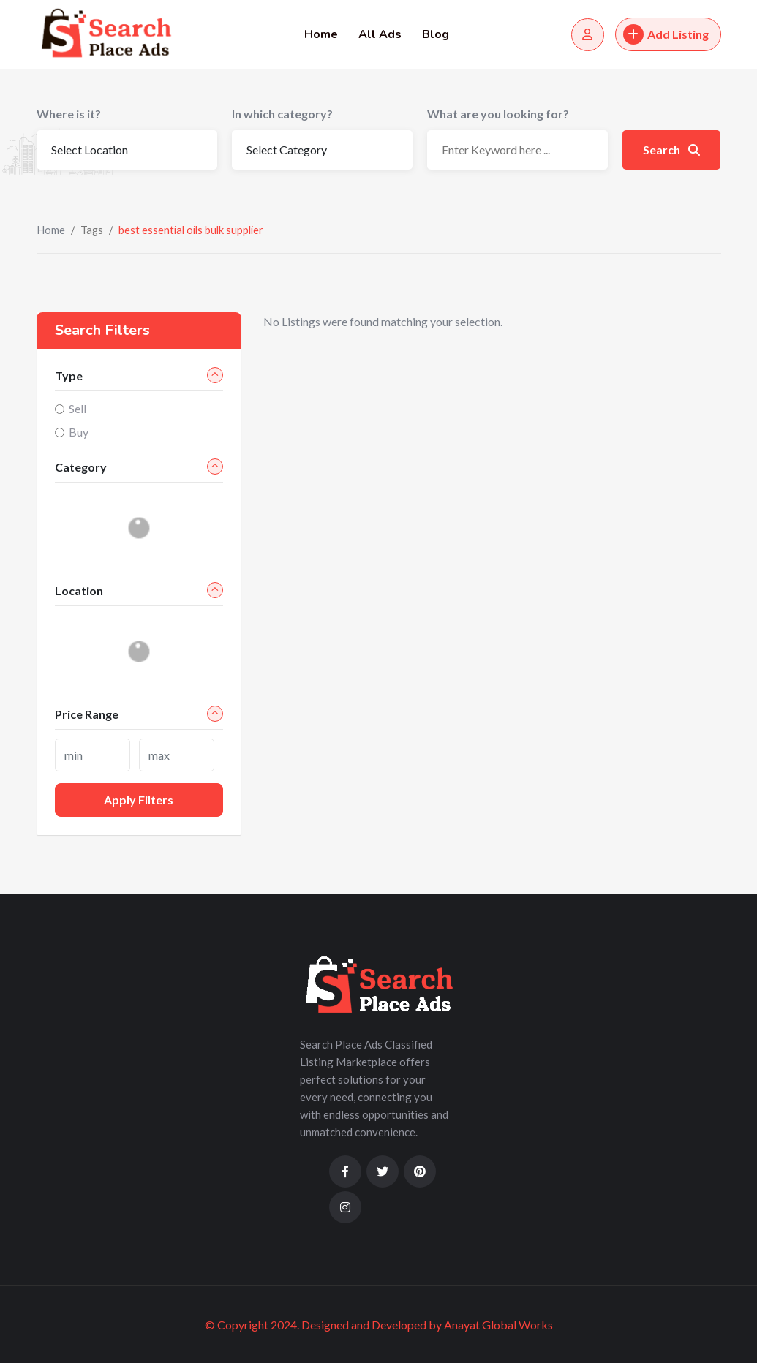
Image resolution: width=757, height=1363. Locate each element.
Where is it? (69, 114)
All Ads (380, 34)
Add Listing (666, 34)
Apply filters (138, 800)
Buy (78, 432)
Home (321, 34)
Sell (77, 408)
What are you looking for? (498, 114)
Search (671, 149)
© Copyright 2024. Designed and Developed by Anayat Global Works (379, 1325)
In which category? (282, 114)
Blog (435, 34)
